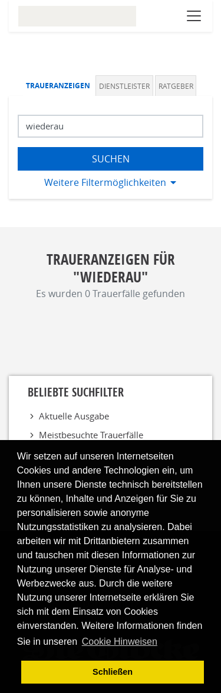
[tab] (59, 85)
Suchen (111, 158)
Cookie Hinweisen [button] (119, 642)
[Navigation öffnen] (194, 16)
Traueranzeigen (58, 86)
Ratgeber (176, 86)
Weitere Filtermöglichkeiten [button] (105, 182)
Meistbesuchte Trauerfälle (91, 435)
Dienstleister (124, 86)
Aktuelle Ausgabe (74, 416)
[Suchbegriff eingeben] (110, 126)
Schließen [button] (113, 672)
